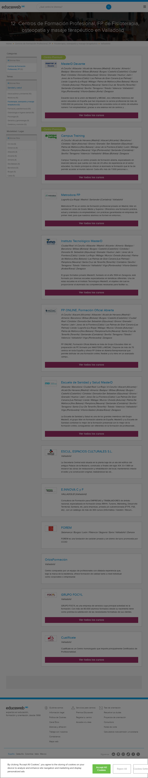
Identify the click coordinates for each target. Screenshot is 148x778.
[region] (74, 768)
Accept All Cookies (101, 769)
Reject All (122, 769)
